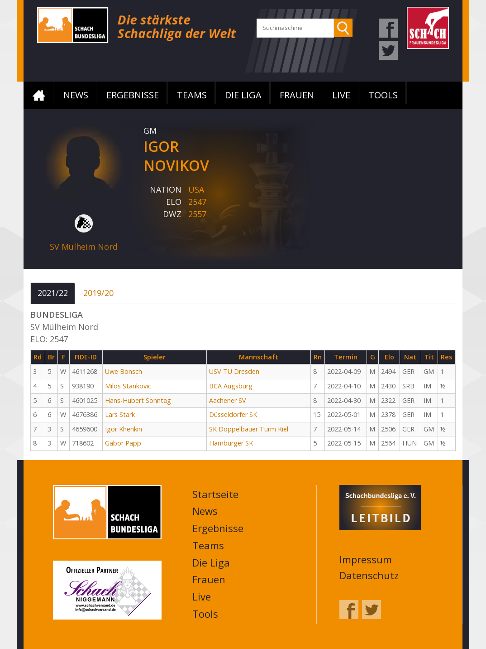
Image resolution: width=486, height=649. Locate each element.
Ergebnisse (132, 95)
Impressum (365, 559)
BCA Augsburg (231, 386)
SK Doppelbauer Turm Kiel (248, 429)
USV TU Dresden (234, 371)
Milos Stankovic (128, 386)
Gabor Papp (123, 443)
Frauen (297, 95)
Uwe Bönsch (123, 371)
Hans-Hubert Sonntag (138, 400)
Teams (192, 95)
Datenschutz (369, 575)
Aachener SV (227, 400)
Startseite (39, 95)
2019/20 (98, 292)
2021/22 (53, 292)
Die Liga (243, 95)
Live (341, 95)
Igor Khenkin (123, 429)
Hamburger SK (231, 443)
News (75, 95)
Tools (383, 95)
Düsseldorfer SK (233, 414)
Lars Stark (120, 414)
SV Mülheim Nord (84, 246)
